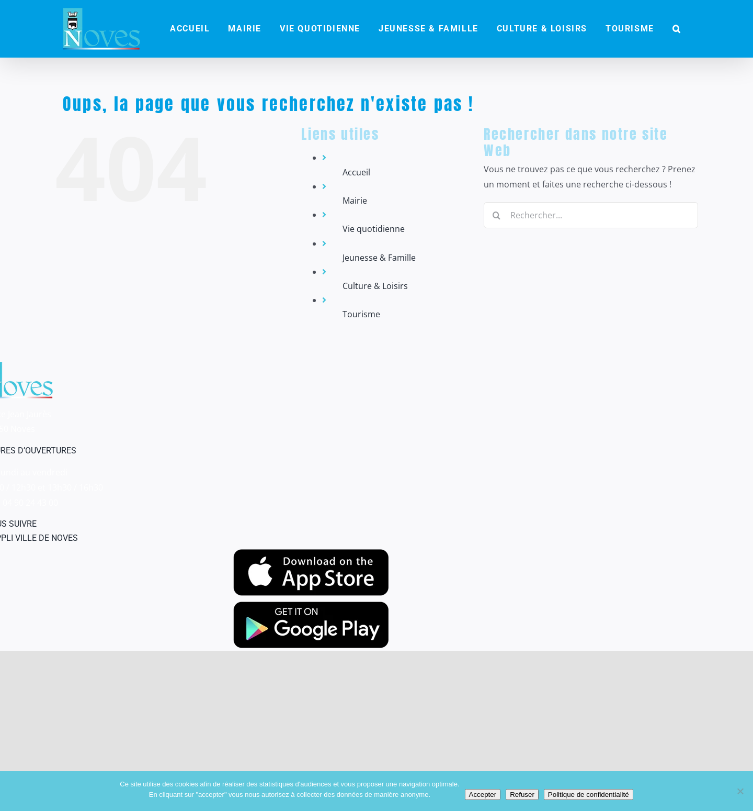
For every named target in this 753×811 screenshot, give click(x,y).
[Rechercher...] (591, 215)
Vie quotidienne (374, 229)
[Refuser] (740, 791)
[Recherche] (497, 215)
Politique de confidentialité (588, 794)
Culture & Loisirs (375, 286)
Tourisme (361, 314)
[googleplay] (311, 606)
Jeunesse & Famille (379, 257)
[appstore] (311, 553)
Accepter (483, 794)
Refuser (522, 794)
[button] (676, 29)
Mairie (355, 200)
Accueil (356, 172)
